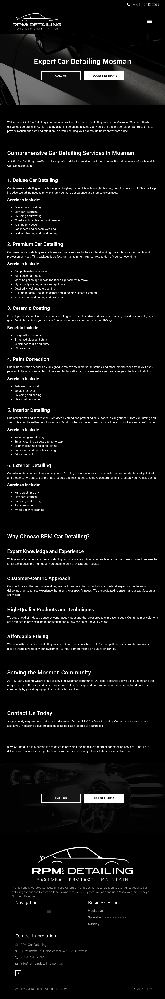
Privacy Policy (142, 988)
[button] (149, 21)
